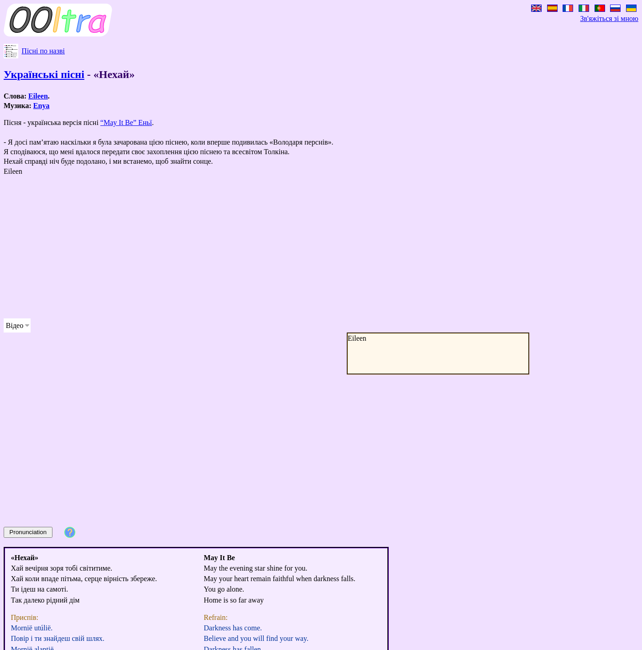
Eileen (38, 96)
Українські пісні (44, 74)
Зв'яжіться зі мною (609, 18)
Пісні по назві (43, 51)
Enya (41, 105)
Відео (14, 325)
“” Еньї (126, 122)
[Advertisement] (277, 247)
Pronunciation (28, 532)
